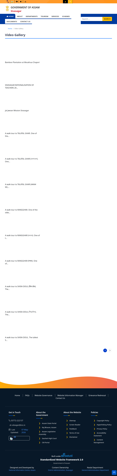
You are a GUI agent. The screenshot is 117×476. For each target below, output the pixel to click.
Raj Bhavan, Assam (49, 427)
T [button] (70, 2)
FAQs (27, 395)
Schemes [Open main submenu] (66, 16)
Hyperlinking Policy (104, 425)
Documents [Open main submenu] (12, 21)
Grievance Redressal (97, 395)
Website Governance (43, 395)
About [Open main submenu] (20, 16)
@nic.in (17, 425)
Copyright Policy (103, 420)
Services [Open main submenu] (55, 16)
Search (107, 19)
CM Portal (45, 442)
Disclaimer (73, 437)
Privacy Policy (102, 429)
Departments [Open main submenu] (31, 16)
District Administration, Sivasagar (60, 470)
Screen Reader (74, 425)
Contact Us (60, 398)
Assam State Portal (49, 423)
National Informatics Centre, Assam (22, 470)
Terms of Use (74, 433)
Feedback (73, 429)
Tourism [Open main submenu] (44, 16)
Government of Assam (25, 7)
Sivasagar (16, 11)
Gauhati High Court (49, 438)
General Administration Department (95, 470)
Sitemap (72, 420)
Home (10, 16)
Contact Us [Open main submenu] (25, 21)
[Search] (91, 19)
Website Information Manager (70, 395)
